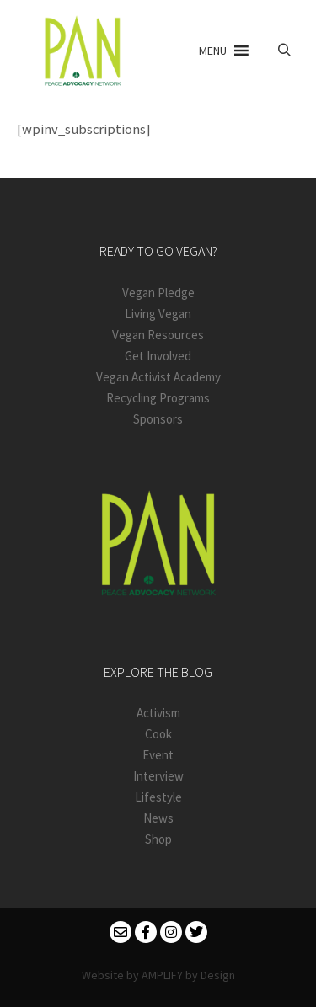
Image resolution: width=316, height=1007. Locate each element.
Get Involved (158, 356)
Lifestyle (158, 797)
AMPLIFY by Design (188, 975)
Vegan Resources (158, 335)
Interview (158, 776)
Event (158, 755)
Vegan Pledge (158, 293)
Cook (158, 734)
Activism (158, 713)
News (158, 818)
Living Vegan (158, 314)
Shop (158, 839)
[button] (213, 50)
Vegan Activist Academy (158, 377)
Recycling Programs (158, 398)
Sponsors (158, 419)
